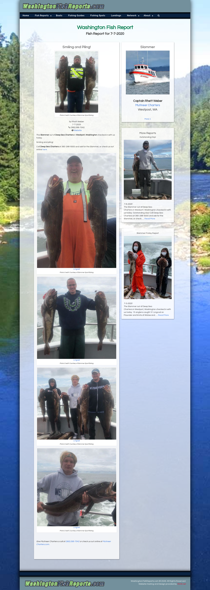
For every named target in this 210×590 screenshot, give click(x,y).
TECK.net (181, 584)
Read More (150, 219)
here (44, 150)
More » (148, 119)
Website (78, 130)
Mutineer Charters (147, 105)
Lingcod (76, 269)
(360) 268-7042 (72, 541)
